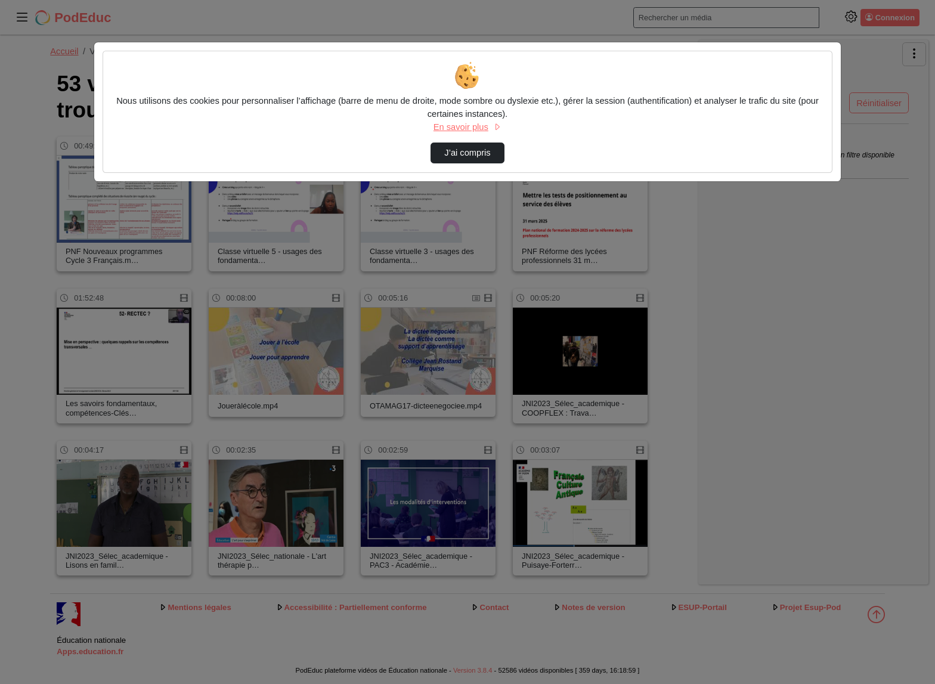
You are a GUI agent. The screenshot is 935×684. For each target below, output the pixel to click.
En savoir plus (467, 127)
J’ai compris (467, 152)
